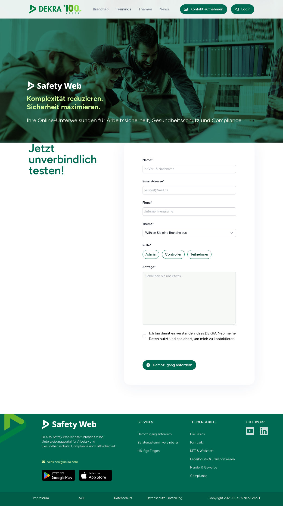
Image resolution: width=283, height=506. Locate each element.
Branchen (101, 9)
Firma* (147, 203)
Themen (145, 9)
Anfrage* (149, 267)
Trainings (123, 9)
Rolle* (147, 245)
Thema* (148, 224)
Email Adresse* (154, 181)
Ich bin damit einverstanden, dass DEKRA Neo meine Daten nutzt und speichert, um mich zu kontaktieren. (192, 336)
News (164, 9)
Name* (148, 160)
